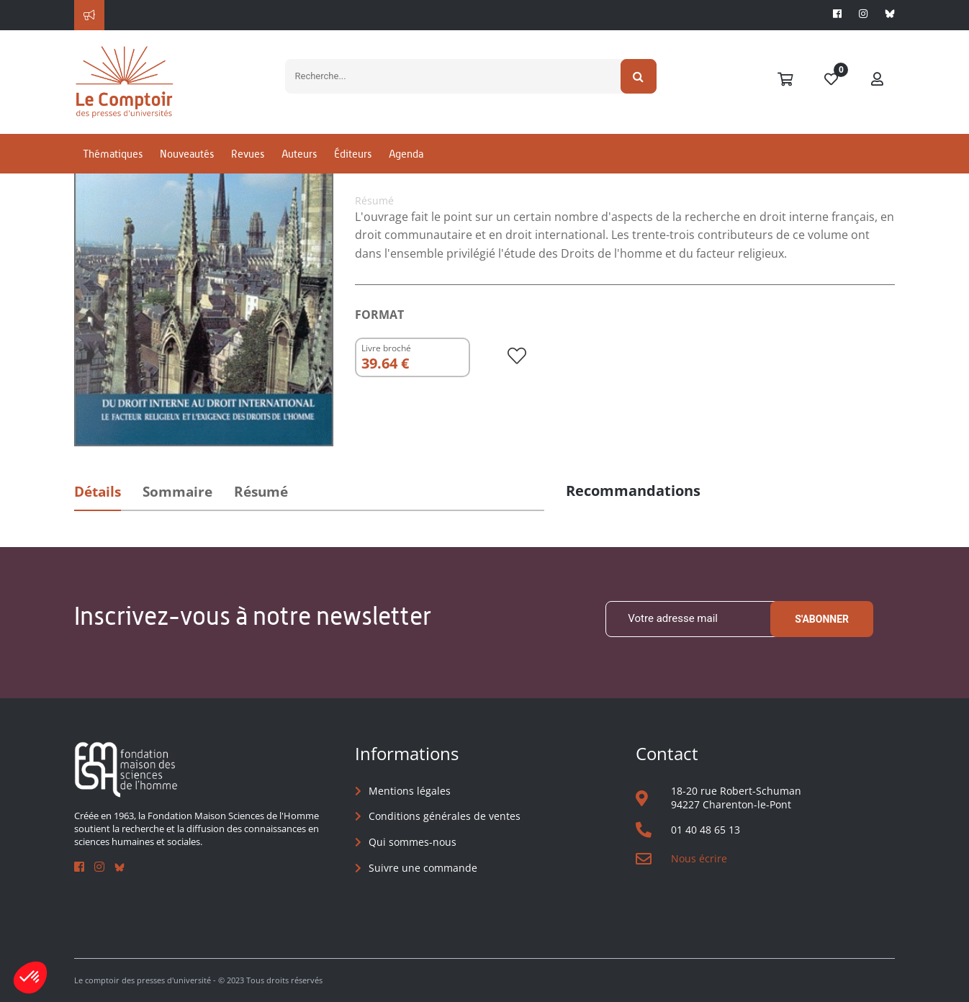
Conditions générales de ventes (444, 816)
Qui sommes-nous (412, 842)
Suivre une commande (423, 868)
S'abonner (822, 619)
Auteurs (299, 154)
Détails (97, 491)
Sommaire (177, 491)
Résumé (261, 491)
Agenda (406, 154)
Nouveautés (187, 154)
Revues (247, 154)
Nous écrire (699, 858)
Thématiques (113, 154)
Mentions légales (410, 791)
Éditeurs (352, 154)
